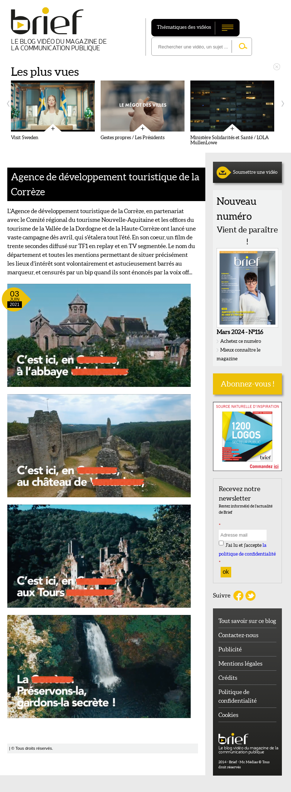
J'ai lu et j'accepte (247, 553)
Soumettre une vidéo (255, 172)
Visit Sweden (24, 137)
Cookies (228, 714)
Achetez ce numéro (240, 341)
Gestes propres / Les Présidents (132, 137)
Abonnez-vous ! (247, 384)
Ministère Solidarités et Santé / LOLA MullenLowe (229, 140)
